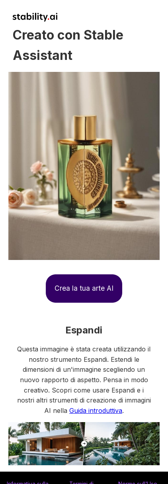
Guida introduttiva (95, 411)
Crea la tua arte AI (84, 288)
